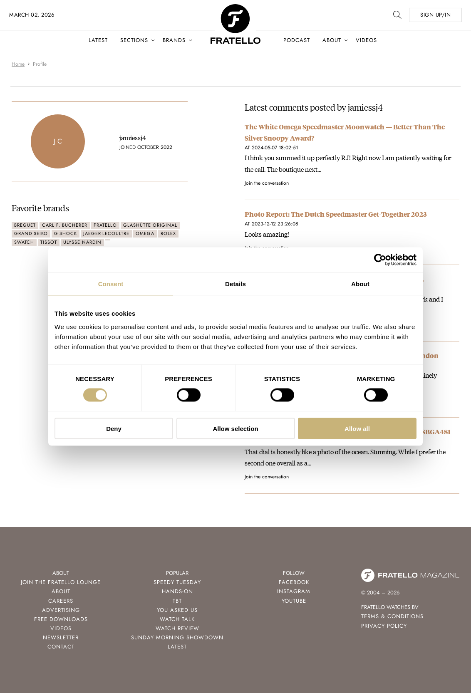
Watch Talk (177, 619)
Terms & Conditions (392, 616)
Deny (113, 428)
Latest (98, 40)
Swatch (24, 242)
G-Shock (65, 233)
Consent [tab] (111, 283)
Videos (366, 40)
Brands (174, 40)
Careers (60, 601)
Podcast (296, 40)
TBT (177, 601)
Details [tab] (235, 283)
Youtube (294, 601)
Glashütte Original (150, 225)
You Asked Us (177, 610)
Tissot (48, 242)
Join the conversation (267, 183)
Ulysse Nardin (82, 242)
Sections (134, 40)
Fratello (105, 225)
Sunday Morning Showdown (177, 637)
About (331, 40)
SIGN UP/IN (435, 15)
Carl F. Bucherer (64, 225)
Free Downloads (61, 619)
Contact (60, 647)
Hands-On (177, 591)
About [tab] (360, 283)
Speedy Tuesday (177, 582)
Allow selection (235, 428)
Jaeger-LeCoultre (106, 233)
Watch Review (177, 628)
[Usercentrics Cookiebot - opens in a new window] (380, 260)
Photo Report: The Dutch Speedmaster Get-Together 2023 (336, 214)
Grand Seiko (31, 233)
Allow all (357, 428)
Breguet (25, 225)
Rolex (168, 233)
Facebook (294, 582)
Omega (145, 233)
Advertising (61, 610)
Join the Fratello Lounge (61, 582)
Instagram (293, 591)
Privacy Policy (384, 626)
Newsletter (61, 637)
